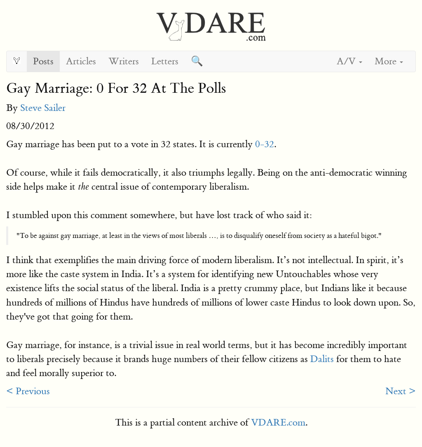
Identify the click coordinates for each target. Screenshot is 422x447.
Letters (164, 61)
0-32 (264, 144)
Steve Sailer (43, 108)
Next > (400, 391)
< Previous (28, 391)
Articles (81, 61)
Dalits (322, 359)
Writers (123, 61)
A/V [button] (349, 61)
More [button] (389, 61)
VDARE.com (278, 422)
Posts (43, 61)
